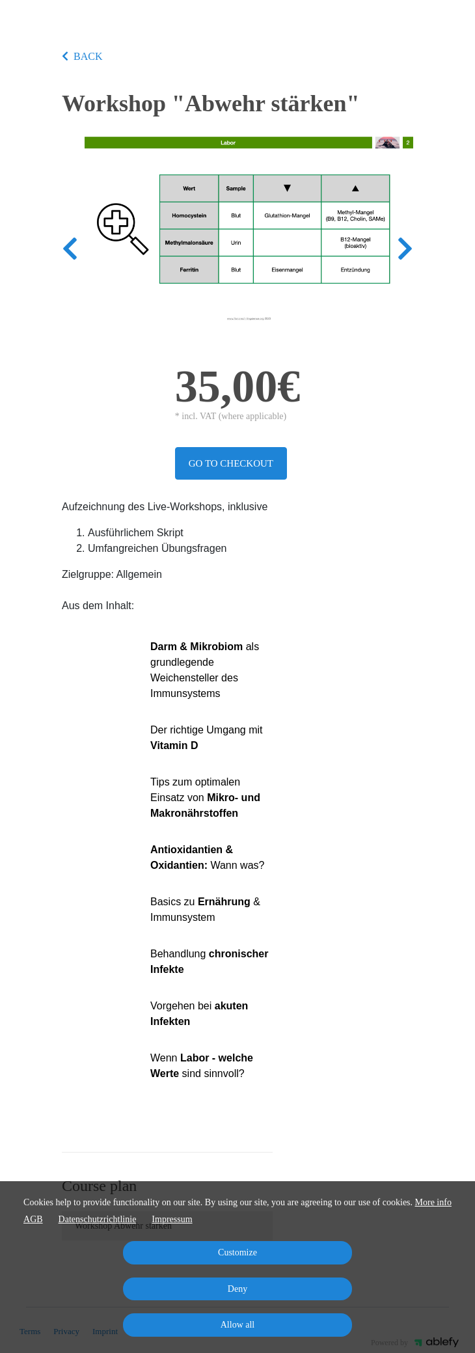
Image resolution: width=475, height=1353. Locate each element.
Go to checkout (231, 463)
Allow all (238, 1325)
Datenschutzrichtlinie (98, 1219)
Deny (237, 1289)
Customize (237, 1252)
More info (433, 1202)
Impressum (172, 1219)
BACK (82, 56)
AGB (33, 1219)
